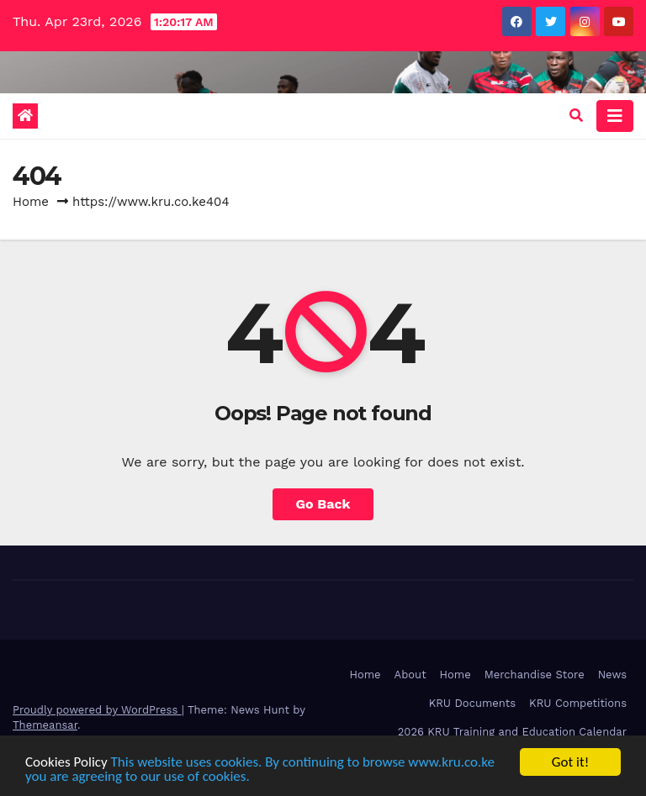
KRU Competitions (578, 703)
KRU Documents (472, 703)
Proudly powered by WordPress (97, 710)
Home (31, 201)
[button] (576, 116)
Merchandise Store (534, 674)
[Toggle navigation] (614, 116)
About (410, 674)
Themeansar (45, 725)
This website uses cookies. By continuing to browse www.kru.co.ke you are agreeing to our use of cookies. (260, 769)
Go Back (323, 504)
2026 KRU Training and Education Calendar (512, 731)
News (612, 674)
